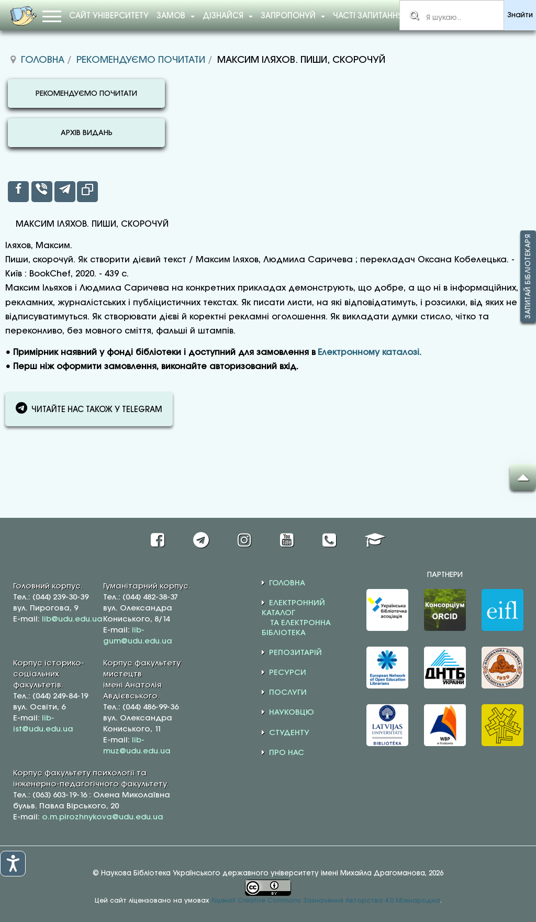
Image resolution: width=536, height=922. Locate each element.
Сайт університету (109, 16)
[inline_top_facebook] (18, 191)
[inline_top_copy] (87, 191)
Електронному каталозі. (369, 353)
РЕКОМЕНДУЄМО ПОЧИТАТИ (86, 94)
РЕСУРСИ (287, 672)
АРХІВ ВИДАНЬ (87, 133)
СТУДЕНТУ (289, 733)
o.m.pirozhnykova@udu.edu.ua (102, 817)
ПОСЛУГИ (288, 692)
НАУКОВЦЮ (291, 712)
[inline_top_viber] (41, 191)
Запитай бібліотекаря (528, 276)
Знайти (520, 15)
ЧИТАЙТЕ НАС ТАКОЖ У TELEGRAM (89, 408)
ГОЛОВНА (287, 583)
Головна (42, 60)
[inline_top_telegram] (64, 191)
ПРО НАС (286, 753)
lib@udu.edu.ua (72, 619)
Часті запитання (368, 16)
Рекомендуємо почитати (140, 60)
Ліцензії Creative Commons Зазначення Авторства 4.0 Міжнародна (325, 901)
